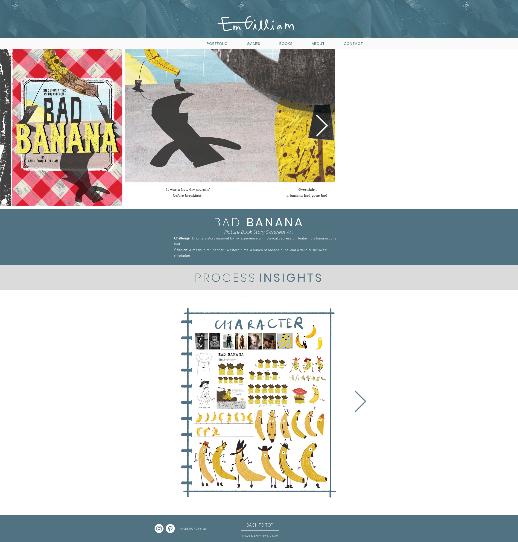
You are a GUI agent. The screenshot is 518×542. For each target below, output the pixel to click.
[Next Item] (322, 126)
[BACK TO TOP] (260, 525)
